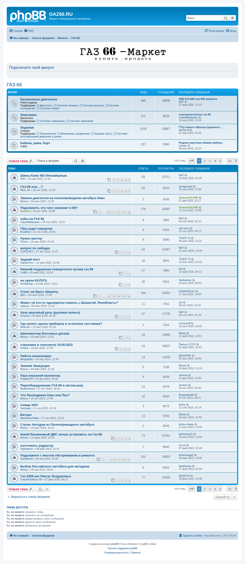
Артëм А (184, 130)
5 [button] (220, 161)
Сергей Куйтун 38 (31, 479)
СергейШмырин (188, 117)
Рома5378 (26, 378)
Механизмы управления (73, 133)
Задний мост (30, 259)
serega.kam (185, 186)
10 (108, 212)
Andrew (25, 211)
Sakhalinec (185, 280)
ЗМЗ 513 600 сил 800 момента (198, 99)
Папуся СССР (187, 344)
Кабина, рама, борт (35, 143)
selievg (24, 305)
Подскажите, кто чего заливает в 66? (49, 208)
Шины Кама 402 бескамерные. (44, 175)
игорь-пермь (186, 424)
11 (113, 212)
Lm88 (23, 272)
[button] (191, 161)
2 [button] (204, 161)
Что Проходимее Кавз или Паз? (45, 395)
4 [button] (215, 161)
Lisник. (183, 145)
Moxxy (24, 201)
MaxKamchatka (29, 418)
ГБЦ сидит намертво (36, 228)
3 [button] (210, 161)
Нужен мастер (31, 238)
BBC (23, 294)
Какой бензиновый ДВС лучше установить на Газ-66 (61, 434)
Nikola (182, 414)
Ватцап (26, 415)
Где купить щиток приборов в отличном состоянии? (61, 323)
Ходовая (27, 127)
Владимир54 (186, 394)
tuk (180, 268)
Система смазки (48, 108)
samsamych (186, 434)
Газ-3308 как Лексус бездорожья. (46, 476)
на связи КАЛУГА (33, 280)
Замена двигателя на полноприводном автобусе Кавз (62, 198)
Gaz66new (26, 458)
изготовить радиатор (36, 445)
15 (123, 296)
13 (123, 212)
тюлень (183, 375)
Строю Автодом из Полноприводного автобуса (57, 424)
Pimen (24, 241)
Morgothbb (26, 359)
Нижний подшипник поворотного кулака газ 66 (56, 269)
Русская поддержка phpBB (122, 548)
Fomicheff (184, 323)
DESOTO (184, 475)
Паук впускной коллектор (40, 375)
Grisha (24, 348)
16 (128, 296)
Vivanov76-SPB (188, 197)
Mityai (182, 333)
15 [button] (229, 161)
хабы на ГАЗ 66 (32, 219)
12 (118, 212)
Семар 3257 (29, 405)
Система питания (66, 105)
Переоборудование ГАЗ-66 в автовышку (51, 385)
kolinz (182, 404)
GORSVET (26, 251)
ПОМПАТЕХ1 (187, 291)
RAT (181, 101)
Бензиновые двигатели (38, 99)
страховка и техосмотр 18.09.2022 (46, 345)
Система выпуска (91, 105)
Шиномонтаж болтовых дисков (44, 333)
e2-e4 (182, 445)
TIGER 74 (184, 238)
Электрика (28, 115)
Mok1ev (25, 326)
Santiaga (25, 408)
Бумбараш (185, 466)
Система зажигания (79, 120)
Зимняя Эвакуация (35, 366)
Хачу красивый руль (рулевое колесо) (50, 312)
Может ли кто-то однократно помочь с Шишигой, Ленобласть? (69, 302)
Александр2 (186, 455)
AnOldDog (26, 283)
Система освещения (51, 120)
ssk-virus (184, 228)
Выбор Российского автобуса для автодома (54, 466)
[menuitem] (28, 31)
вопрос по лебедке (35, 248)
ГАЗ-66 (14, 84)
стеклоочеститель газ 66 (195, 114)
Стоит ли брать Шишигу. (39, 291)
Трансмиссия (46, 133)
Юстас (24, 437)
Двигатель (44, 105)
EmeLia (24, 315)
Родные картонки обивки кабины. (201, 142)
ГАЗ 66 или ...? (31, 187)
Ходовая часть (101, 133)
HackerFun (26, 262)
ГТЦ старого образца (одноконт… (201, 127)
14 (128, 212)
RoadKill (25, 231)
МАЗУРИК (185, 355)
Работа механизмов (35, 356)
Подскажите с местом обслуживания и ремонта (57, 455)
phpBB (114, 544)
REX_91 (25, 190)
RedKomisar (27, 388)
